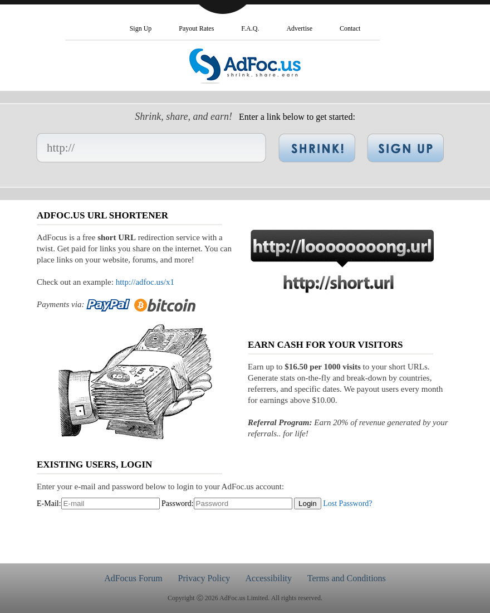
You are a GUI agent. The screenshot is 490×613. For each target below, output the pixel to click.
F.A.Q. (250, 28)
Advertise (299, 28)
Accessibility (268, 578)
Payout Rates (196, 28)
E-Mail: (49, 503)
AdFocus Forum (133, 578)
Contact (350, 28)
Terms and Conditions (346, 578)
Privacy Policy (204, 578)
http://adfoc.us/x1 (145, 282)
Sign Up (141, 28)
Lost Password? (347, 503)
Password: (177, 503)
